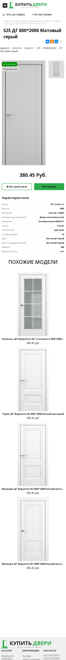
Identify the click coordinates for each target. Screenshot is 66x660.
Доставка (26, 656)
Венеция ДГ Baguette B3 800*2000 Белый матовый (33, 489)
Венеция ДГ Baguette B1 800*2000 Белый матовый (33, 564)
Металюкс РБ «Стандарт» (7, 657)
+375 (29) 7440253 (14, 14)
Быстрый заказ (16, 186)
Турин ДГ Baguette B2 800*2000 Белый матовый (33, 414)
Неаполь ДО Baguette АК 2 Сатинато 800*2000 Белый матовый (33, 339)
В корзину (49, 186)
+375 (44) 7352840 (41, 14)
